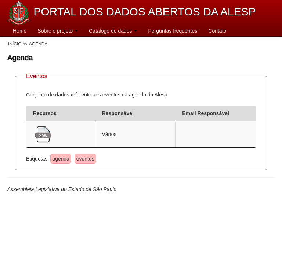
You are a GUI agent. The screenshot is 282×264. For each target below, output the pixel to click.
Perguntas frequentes (172, 31)
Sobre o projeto (57, 31)
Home (19, 31)
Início (15, 44)
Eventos (36, 76)
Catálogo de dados (113, 31)
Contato (217, 31)
